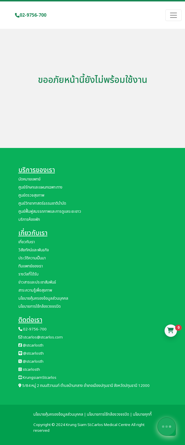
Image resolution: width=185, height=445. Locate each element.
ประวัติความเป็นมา (32, 258)
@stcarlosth (30, 345)
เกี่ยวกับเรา (26, 242)
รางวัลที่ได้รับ (28, 274)
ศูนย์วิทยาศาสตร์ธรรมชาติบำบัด (42, 203)
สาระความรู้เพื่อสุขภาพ (35, 290)
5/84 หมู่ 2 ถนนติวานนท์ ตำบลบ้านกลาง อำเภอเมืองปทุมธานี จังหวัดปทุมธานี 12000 (84, 386)
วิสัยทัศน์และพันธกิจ (33, 250)
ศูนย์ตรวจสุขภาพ (31, 195)
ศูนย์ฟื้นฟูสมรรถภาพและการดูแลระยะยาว (49, 211)
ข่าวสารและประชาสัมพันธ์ (37, 282)
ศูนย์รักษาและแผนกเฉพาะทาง (40, 187)
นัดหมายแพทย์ (29, 179)
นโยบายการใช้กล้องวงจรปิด (39, 306)
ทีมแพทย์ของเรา (30, 266)
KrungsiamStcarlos (37, 378)
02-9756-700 (30, 15)
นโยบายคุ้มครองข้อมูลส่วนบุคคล (43, 298)
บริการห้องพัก (29, 219)
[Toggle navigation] (173, 15)
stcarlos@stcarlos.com (40, 337)
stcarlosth (29, 369)
